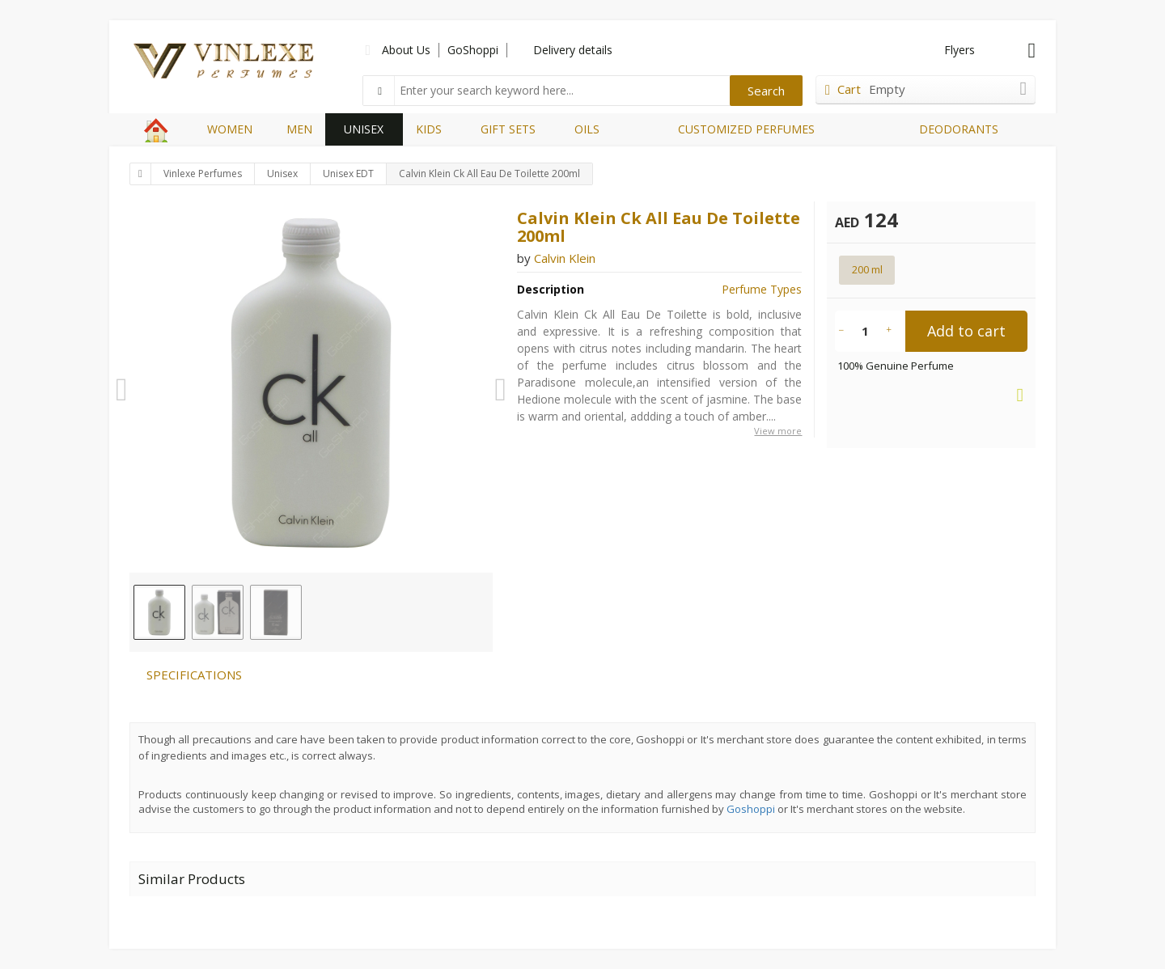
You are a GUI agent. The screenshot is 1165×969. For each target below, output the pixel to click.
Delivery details (572, 49)
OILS (586, 129)
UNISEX (363, 129)
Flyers (959, 49)
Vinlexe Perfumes (202, 173)
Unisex (282, 173)
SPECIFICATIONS (194, 674)
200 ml (867, 269)
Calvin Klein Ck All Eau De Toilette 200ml (489, 173)
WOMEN (229, 129)
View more (778, 431)
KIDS (429, 129)
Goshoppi (751, 809)
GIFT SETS (508, 129)
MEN (299, 129)
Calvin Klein (564, 258)
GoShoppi (472, 49)
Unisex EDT (348, 173)
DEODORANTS (958, 129)
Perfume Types (762, 289)
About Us (406, 49)
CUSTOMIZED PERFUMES (746, 129)
